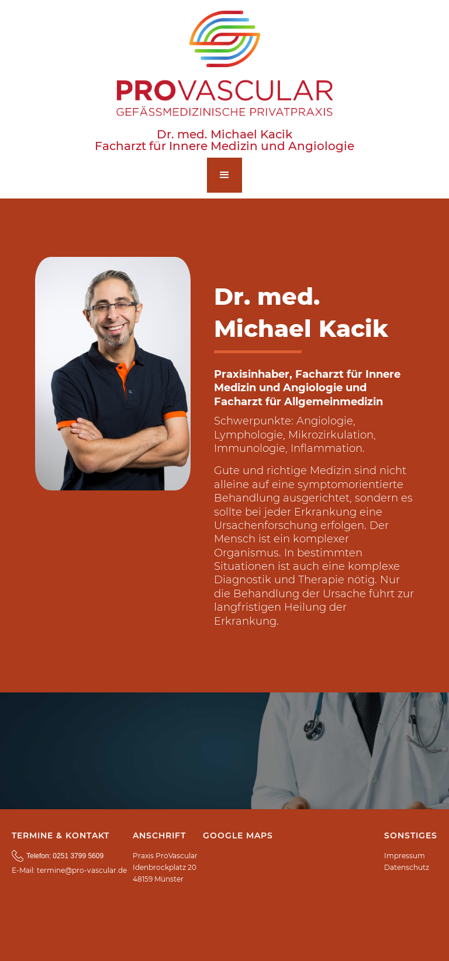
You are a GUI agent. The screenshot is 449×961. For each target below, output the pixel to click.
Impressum (404, 855)
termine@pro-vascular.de (82, 870)
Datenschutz (406, 867)
